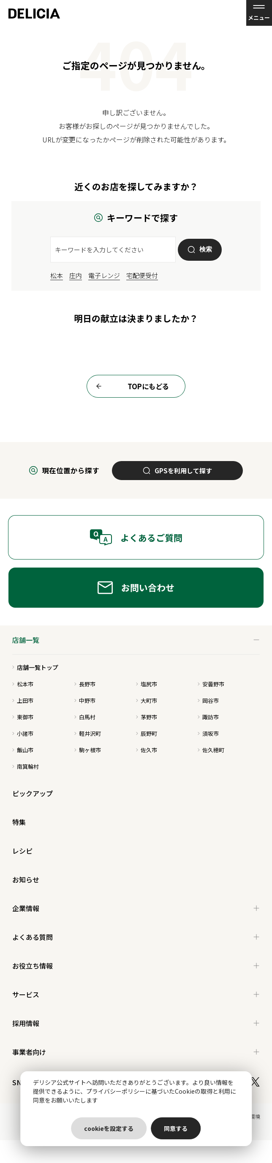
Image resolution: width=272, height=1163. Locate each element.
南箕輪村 (25, 766)
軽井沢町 (87, 733)
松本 (56, 275)
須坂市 (208, 733)
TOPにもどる (130, 386)
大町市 (146, 700)
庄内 (75, 275)
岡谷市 (208, 700)
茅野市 (146, 717)
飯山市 (22, 750)
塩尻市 (146, 684)
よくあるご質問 (136, 537)
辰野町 (146, 733)
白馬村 (84, 717)
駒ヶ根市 (87, 750)
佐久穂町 (211, 750)
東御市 (22, 717)
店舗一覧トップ (35, 667)
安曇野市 (211, 684)
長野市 (84, 684)
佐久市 (146, 750)
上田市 (22, 700)
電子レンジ (104, 275)
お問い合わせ (136, 587)
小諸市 (22, 733)
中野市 (84, 700)
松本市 (22, 684)
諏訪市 (208, 717)
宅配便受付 (142, 275)
